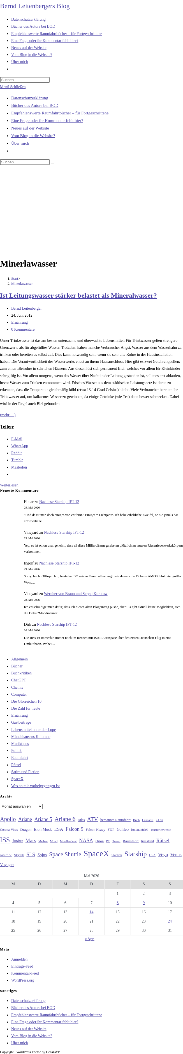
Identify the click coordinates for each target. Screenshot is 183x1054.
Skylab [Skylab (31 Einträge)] (19, 855)
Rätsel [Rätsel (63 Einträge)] (163, 840)
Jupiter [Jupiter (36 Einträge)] (17, 841)
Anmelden (19, 959)
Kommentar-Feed (25, 973)
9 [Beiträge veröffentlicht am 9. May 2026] (144, 903)
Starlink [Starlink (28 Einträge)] (117, 855)
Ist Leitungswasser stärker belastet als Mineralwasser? (78, 295)
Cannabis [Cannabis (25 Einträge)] (147, 820)
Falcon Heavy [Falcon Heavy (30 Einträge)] (95, 830)
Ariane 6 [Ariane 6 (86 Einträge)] (65, 819)
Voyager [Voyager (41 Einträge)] (7, 864)
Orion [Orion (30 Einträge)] (100, 841)
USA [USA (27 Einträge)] (152, 855)
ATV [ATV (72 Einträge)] (92, 819)
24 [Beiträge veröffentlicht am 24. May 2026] (170, 921)
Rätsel (16, 765)
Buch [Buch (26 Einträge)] (136, 820)
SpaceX (17, 779)
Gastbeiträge (21, 722)
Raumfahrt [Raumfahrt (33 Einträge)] (131, 841)
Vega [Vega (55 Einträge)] (163, 854)
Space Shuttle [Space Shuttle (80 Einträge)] (65, 854)
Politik (16, 751)
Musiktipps (20, 744)
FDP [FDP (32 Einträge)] (111, 829)
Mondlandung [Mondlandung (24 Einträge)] (68, 841)
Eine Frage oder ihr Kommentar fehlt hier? (47, 120)
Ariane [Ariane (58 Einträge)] (25, 819)
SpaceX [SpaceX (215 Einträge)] (96, 853)
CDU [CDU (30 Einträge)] (159, 820)
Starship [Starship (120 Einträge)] (135, 854)
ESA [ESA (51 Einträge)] (58, 829)
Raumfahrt (19, 758)
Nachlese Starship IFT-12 (59, 502)
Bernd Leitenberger (26, 308)
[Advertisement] (91, 212)
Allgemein (19, 659)
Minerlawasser (22, 283)
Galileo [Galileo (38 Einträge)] (123, 829)
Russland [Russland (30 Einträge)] (147, 841)
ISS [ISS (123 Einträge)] (5, 840)
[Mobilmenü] (13, 87)
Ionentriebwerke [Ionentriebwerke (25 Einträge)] (161, 829)
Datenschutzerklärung (29, 98)
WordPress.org (22, 980)
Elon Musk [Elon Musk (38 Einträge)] (43, 829)
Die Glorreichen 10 (26, 701)
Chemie (17, 687)
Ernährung (19, 322)
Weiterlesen (9, 485)
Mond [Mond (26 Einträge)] (53, 841)
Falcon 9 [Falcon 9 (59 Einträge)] (74, 829)
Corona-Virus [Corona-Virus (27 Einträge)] (9, 830)
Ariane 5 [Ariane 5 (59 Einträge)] (43, 819)
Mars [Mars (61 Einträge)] (31, 840)
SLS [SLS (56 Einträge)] (30, 854)
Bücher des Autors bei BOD (34, 105)
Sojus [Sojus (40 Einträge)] (42, 855)
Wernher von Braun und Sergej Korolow (76, 594)
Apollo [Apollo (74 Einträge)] (8, 819)
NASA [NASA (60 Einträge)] (86, 840)
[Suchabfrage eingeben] (25, 80)
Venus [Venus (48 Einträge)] (176, 854)
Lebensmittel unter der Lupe (33, 730)
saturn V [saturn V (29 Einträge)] (6, 855)
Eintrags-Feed (22, 966)
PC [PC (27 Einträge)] (108, 841)
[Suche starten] (53, 163)
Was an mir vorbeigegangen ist (35, 786)
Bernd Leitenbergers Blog (35, 6)
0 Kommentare (23, 329)
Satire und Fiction (25, 772)
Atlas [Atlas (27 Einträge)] (81, 820)
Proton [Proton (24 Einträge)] (116, 841)
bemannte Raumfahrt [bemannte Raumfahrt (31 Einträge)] (115, 820)
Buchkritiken (21, 673)
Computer (19, 694)
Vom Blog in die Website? (33, 135)
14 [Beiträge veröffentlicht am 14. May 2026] (91, 912)
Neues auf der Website (30, 128)
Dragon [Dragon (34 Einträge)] (25, 829)
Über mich (20, 143)
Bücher (16, 666)
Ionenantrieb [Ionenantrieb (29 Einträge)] (140, 830)
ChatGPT (18, 680)
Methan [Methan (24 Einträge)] (43, 841)
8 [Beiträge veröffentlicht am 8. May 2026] (118, 903)
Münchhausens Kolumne (30, 737)
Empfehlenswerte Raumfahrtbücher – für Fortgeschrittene (59, 113)
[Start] (14, 278)
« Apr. (89, 939)
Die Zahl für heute (25, 708)
